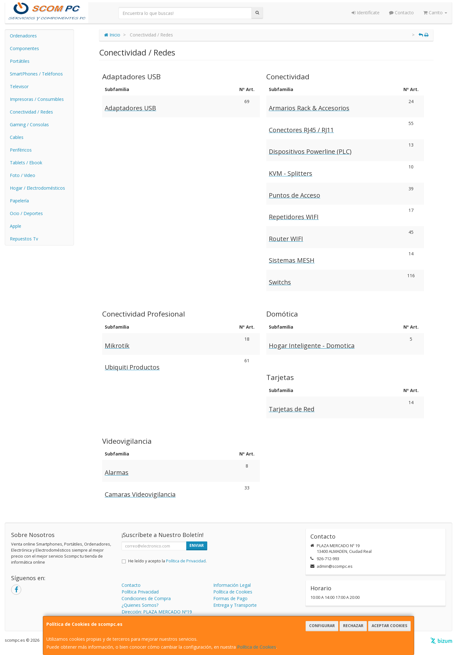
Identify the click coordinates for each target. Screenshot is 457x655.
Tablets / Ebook (26, 163)
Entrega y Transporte (235, 605)
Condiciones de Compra (146, 598)
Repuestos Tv (24, 239)
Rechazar (353, 625)
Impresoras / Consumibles (37, 99)
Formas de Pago (230, 598)
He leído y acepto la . (167, 561)
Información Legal (232, 585)
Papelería (19, 201)
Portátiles (20, 61)
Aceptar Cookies (389, 625)
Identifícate (366, 13)
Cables (16, 137)
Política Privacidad (140, 592)
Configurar (322, 625)
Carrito (435, 13)
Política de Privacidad (186, 561)
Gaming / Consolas (29, 124)
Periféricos (21, 150)
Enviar (196, 545)
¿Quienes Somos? (140, 605)
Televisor (19, 86)
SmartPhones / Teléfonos (36, 74)
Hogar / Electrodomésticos (37, 188)
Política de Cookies (256, 647)
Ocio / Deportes (26, 213)
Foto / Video (22, 175)
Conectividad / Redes (31, 112)
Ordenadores (23, 36)
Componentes (24, 48)
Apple (15, 226)
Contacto (401, 13)
